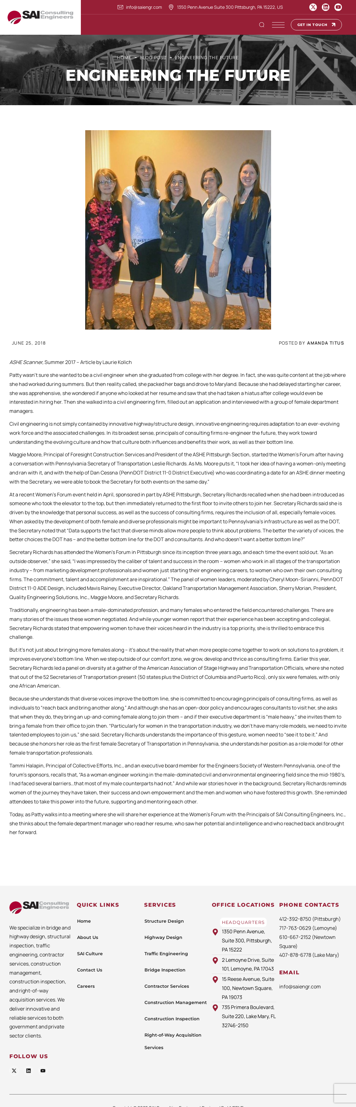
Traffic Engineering (166, 953)
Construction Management (175, 1002)
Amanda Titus (325, 343)
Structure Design (164, 921)
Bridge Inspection (165, 970)
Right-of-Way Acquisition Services (173, 1041)
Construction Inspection (172, 1019)
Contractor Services (166, 986)
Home (124, 57)
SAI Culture (90, 953)
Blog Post (153, 57)
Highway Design (163, 937)
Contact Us (89, 970)
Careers (86, 986)
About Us (87, 937)
